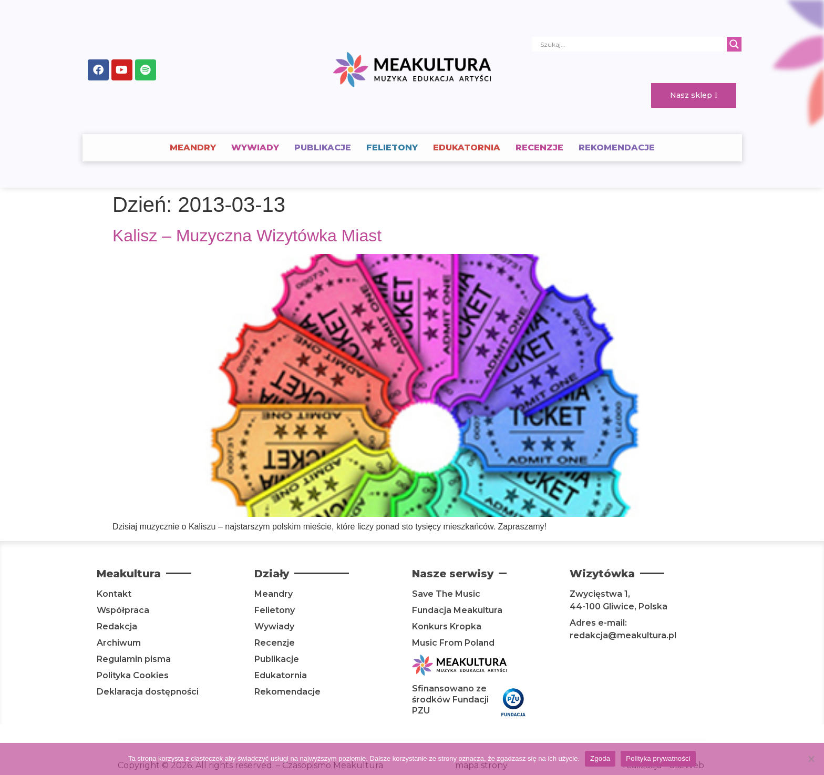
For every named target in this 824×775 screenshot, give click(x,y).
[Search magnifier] (734, 44)
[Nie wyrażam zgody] (811, 758)
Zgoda (600, 758)
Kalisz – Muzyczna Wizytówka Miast (247, 235)
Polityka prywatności (658, 758)
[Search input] (632, 44)
